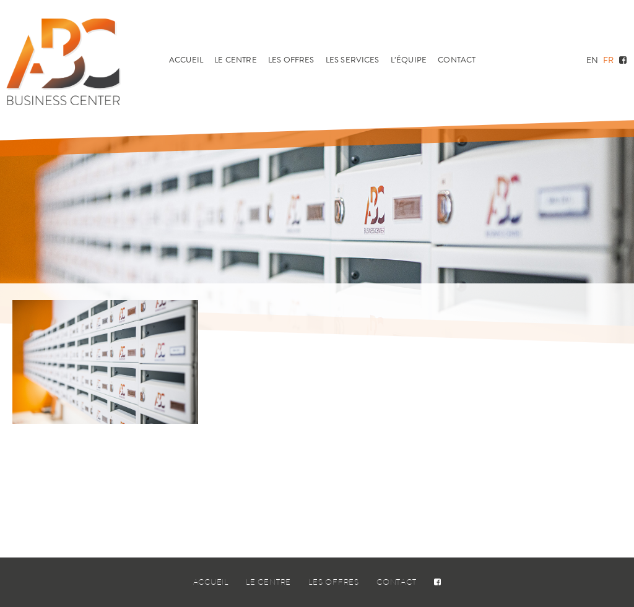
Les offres (291, 60)
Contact (457, 60)
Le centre (235, 60)
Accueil (186, 60)
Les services (353, 60)
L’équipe (409, 60)
